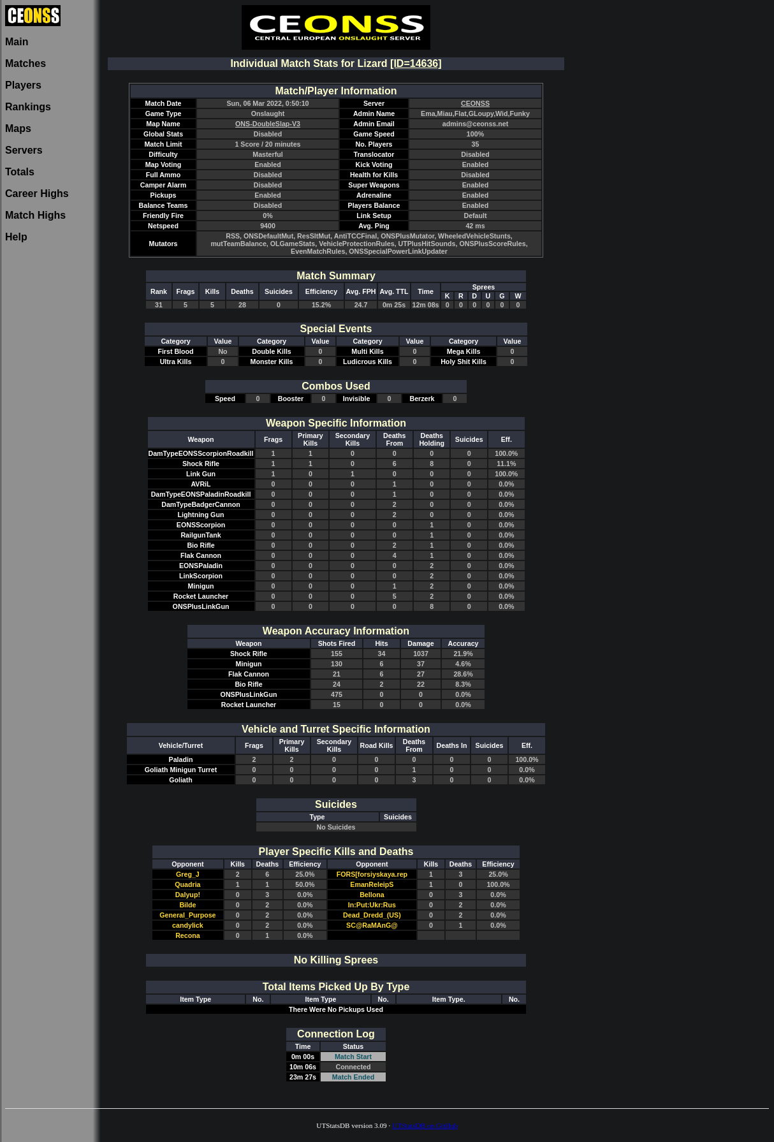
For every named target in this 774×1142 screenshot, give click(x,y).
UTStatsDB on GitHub (425, 1125)
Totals (19, 171)
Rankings (28, 106)
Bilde (187, 905)
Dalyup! (187, 894)
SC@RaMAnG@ (372, 925)
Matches (25, 63)
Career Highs (37, 193)
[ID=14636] (416, 63)
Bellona (372, 894)
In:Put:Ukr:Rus (372, 905)
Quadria (187, 884)
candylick (187, 925)
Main (16, 41)
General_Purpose (187, 915)
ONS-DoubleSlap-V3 (267, 124)
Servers (24, 150)
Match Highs (35, 215)
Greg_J (188, 874)
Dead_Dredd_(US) (372, 915)
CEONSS (475, 103)
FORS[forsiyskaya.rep (372, 874)
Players (23, 85)
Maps (18, 128)
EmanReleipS (371, 884)
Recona (187, 935)
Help (16, 236)
